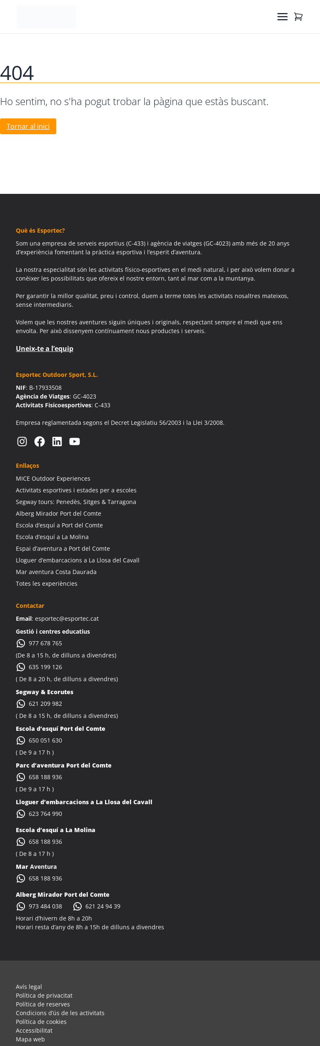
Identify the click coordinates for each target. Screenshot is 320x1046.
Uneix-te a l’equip (44, 348)
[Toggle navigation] (283, 17)
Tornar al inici (28, 126)
